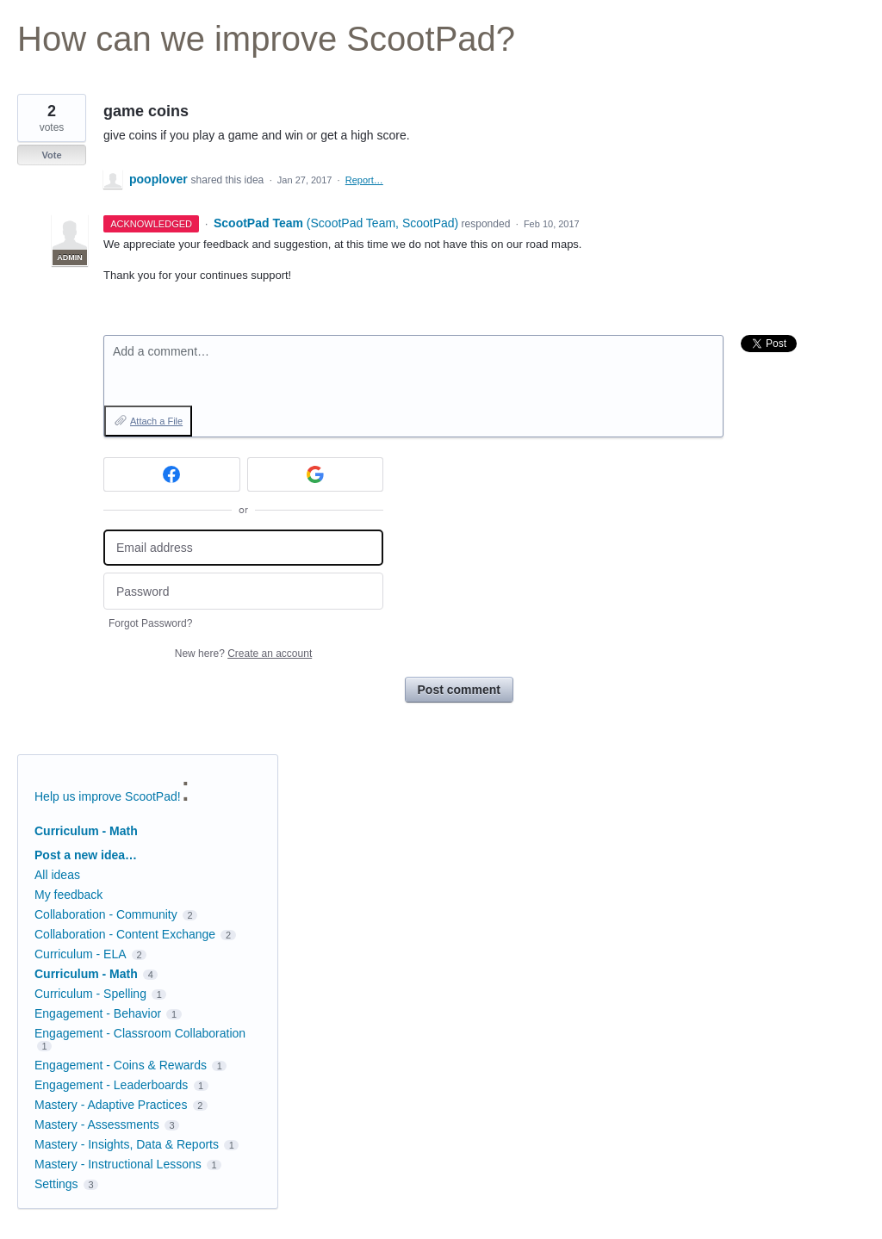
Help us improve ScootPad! (107, 796)
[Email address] (243, 548)
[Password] (243, 591)
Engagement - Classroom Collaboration (139, 1033)
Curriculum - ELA (80, 954)
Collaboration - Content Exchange (124, 934)
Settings (56, 1184)
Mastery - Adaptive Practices (110, 1105)
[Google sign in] (315, 474)
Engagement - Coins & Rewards (120, 1065)
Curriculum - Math (86, 831)
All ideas (57, 875)
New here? (243, 653)
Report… (364, 180)
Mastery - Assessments (96, 1124)
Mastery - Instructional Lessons (118, 1164)
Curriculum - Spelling (90, 993)
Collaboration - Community (105, 914)
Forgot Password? (150, 623)
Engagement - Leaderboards (111, 1085)
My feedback (68, 894)
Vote (51, 155)
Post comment (459, 690)
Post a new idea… (85, 855)
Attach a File (156, 421)
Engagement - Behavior (97, 1013)
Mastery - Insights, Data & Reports (126, 1144)
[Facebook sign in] (171, 474)
